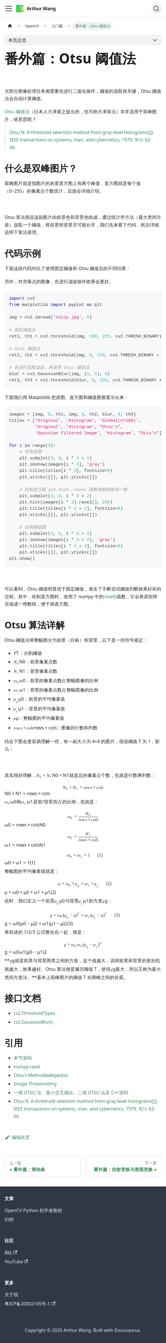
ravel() (110, 596)
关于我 (11, 1294)
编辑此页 (17, 1137)
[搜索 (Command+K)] (156, 8)
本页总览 (17, 40)
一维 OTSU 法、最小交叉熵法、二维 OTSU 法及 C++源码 (71, 1092)
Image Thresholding (35, 1084)
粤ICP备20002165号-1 (30, 1304)
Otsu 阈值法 (17, 111)
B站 (11, 1252)
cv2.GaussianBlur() (33, 1022)
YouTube (16, 1261)
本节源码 (23, 1058)
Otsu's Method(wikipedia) (41, 1075)
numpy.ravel (27, 1067)
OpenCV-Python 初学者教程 (33, 1210)
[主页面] (10, 26)
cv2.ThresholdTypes (34, 1013)
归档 (9, 1219)
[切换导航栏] (9, 8)
